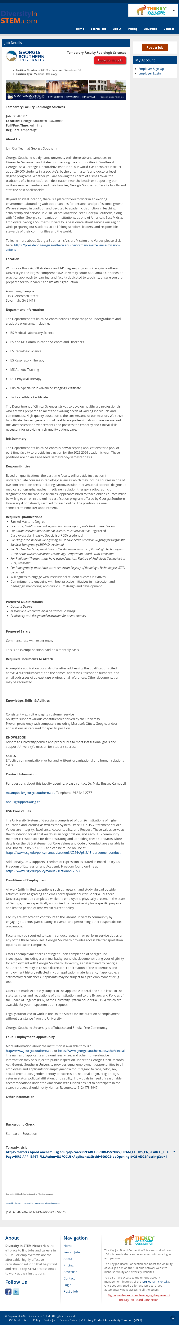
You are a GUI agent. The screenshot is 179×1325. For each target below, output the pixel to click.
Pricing (132, 29)
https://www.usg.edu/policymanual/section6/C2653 (43, 871)
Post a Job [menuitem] (71, 1291)
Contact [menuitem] (69, 1278)
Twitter (16, 1292)
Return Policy (32, 1320)
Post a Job (154, 47)
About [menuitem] (68, 1259)
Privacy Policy (69, 1320)
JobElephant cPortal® (155, 1281)
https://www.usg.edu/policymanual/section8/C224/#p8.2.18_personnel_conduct (63, 852)
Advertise (150, 29)
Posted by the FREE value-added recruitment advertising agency (33, 1203)
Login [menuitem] (67, 1285)
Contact (169, 29)
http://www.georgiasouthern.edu (29, 1051)
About (117, 29)
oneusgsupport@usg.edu (24, 802)
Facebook (8, 1292)
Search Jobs (98, 29)
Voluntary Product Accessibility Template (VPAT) (111, 1320)
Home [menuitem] (68, 1246)
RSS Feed (14, 1320)
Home (80, 29)
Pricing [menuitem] (69, 1265)
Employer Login (149, 73)
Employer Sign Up (151, 69)
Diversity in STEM (39, 1316)
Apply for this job (110, 60)
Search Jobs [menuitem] (72, 1252)
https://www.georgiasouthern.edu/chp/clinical (91, 1051)
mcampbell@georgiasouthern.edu (30, 793)
